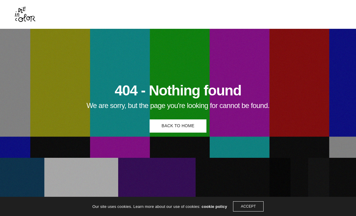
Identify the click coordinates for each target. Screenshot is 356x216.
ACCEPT (248, 206)
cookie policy (214, 206)
